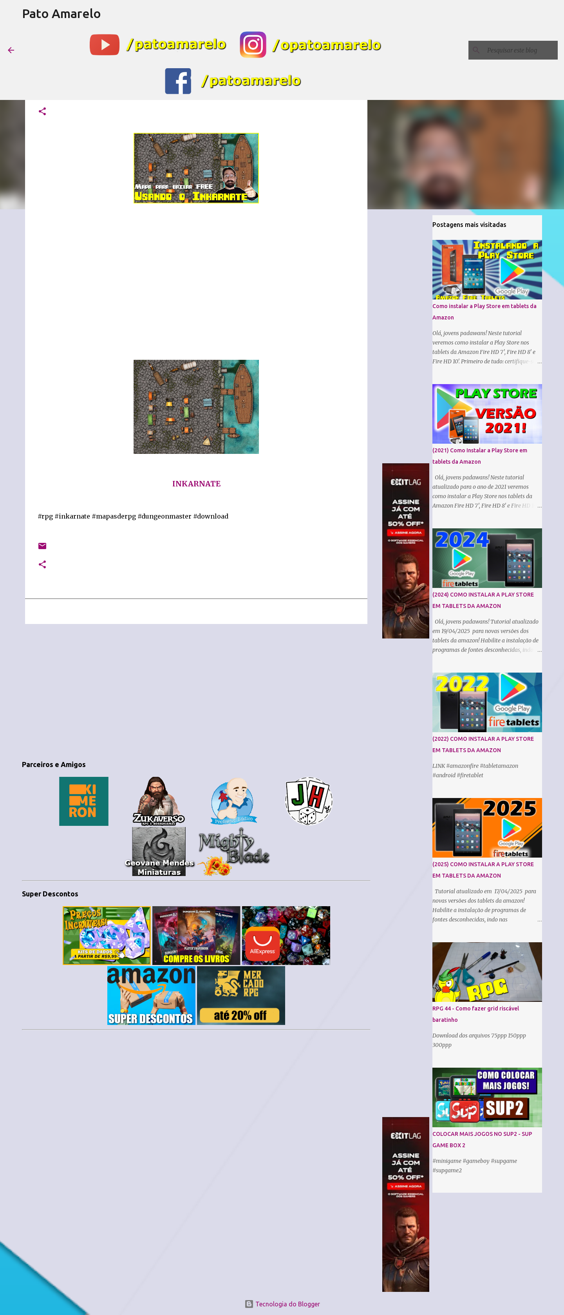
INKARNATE (196, 483)
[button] (42, 112)
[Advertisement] (196, 690)
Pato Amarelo (61, 13)
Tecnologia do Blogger (282, 1304)
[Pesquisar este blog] (516, 50)
